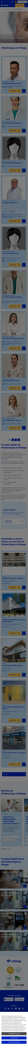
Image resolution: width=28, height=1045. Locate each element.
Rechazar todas (14, 1037)
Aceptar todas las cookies (14, 1042)
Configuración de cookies (14, 1033)
